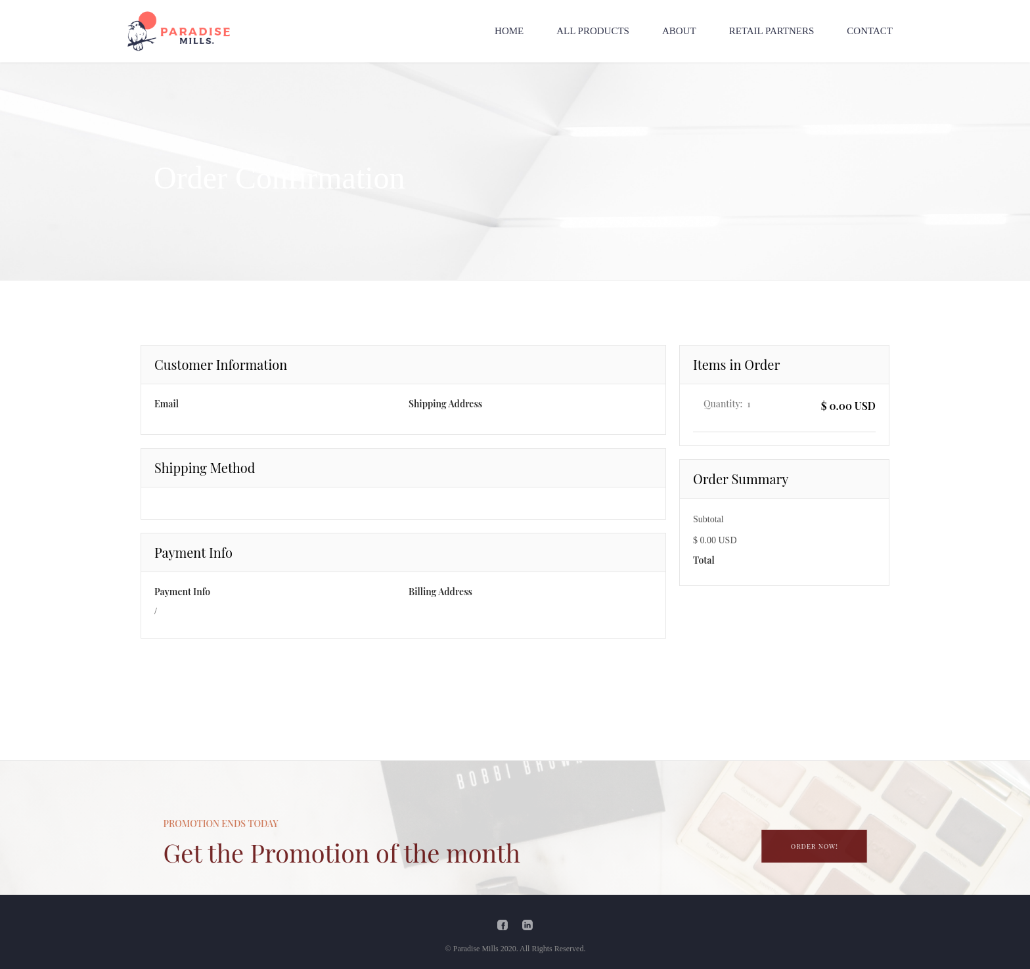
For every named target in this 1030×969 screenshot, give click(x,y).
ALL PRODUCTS (592, 31)
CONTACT (870, 31)
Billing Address (440, 591)
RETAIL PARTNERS (772, 31)
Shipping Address (445, 403)
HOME (509, 31)
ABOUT (679, 31)
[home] (178, 31)
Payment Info (182, 591)
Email (166, 403)
